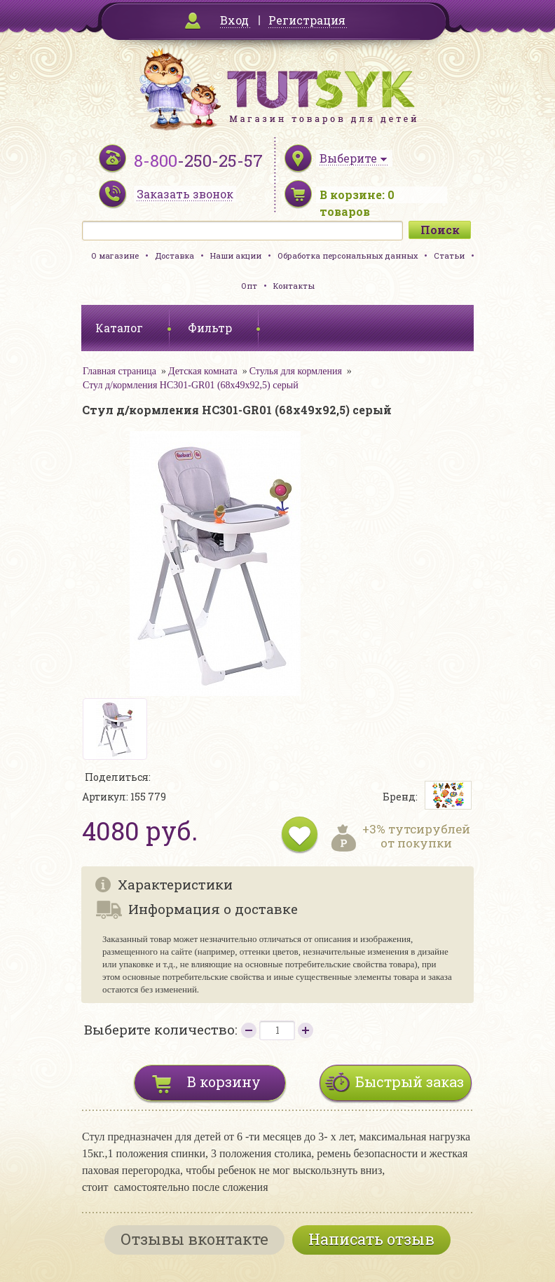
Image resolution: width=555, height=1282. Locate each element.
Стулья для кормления (295, 371)
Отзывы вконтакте (194, 1239)
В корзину (224, 1081)
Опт (249, 285)
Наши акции (235, 255)
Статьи (449, 255)
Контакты (294, 285)
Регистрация (306, 20)
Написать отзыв (371, 1239)
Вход (234, 20)
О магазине (115, 255)
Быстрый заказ (409, 1081)
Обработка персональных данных (348, 255)
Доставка (174, 255)
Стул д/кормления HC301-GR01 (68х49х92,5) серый (191, 385)
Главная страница (119, 371)
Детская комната (203, 371)
